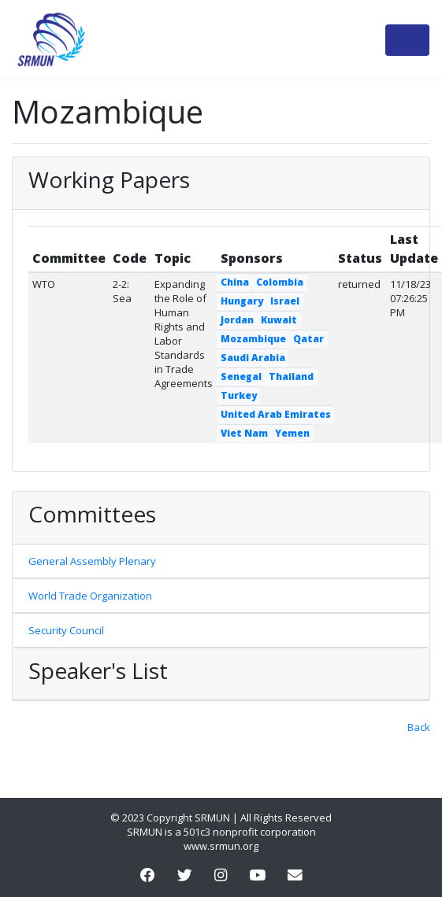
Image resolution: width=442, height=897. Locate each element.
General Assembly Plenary (92, 561)
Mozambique (253, 338)
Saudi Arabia (253, 357)
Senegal (241, 376)
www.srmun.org (221, 846)
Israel (284, 301)
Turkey (239, 395)
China (235, 282)
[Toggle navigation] (407, 40)
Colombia (279, 282)
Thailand (291, 376)
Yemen (292, 433)
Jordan (237, 320)
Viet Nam (244, 433)
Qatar (308, 338)
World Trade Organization (90, 596)
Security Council (66, 630)
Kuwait (279, 320)
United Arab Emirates (276, 414)
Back (418, 727)
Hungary (242, 301)
